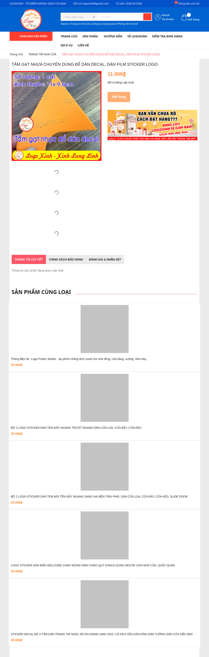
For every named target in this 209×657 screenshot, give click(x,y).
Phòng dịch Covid (128, 24)
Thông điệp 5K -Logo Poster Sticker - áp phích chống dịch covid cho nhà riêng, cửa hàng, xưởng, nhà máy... (79, 359)
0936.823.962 (134, 3)
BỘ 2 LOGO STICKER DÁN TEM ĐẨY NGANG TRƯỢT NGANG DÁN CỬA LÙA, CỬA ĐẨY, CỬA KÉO (76, 427)
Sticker (64, 24)
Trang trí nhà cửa (80, 24)
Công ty (96, 24)
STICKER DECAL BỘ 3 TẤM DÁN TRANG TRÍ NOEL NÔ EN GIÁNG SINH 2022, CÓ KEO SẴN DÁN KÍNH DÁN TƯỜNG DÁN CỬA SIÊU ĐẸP (102, 634)
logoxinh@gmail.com (96, 3)
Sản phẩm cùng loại (41, 292)
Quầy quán (109, 24)
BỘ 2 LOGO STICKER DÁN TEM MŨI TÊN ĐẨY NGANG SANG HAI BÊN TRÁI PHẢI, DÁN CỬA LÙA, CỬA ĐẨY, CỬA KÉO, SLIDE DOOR (99, 496)
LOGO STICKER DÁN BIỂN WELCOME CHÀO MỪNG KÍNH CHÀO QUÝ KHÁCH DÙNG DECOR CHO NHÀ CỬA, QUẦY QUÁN (93, 565)
